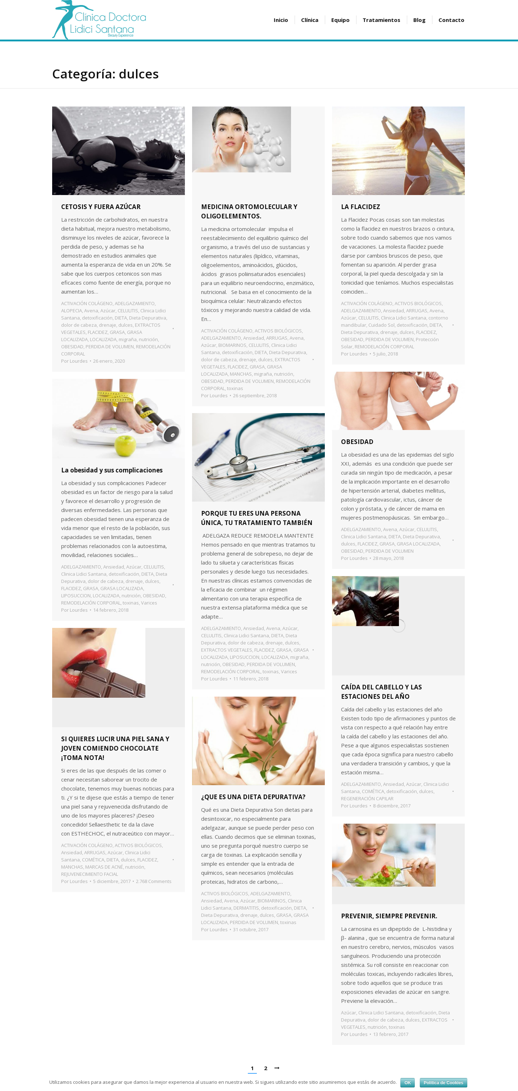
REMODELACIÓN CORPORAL (384, 346)
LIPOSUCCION (76, 595)
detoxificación (97, 317)
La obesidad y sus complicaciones (112, 470)
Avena (91, 310)
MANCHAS (241, 374)
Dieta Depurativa (147, 317)
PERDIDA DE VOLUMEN (110, 346)
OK (407, 1082)
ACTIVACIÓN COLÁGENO (87, 303)
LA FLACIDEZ (360, 207)
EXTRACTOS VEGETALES (226, 650)
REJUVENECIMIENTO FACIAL (89, 874)
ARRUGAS (276, 338)
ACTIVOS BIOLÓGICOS (278, 330)
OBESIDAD (72, 346)
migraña (128, 339)
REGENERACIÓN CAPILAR (367, 798)
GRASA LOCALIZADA (418, 543)
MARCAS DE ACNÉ (104, 867)
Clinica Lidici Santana (403, 317)
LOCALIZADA (103, 339)
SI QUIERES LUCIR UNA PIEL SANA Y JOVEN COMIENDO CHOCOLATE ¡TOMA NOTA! (115, 748)
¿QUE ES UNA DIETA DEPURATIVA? (253, 797)
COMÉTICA (373, 791)
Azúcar (107, 310)
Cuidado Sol (381, 325)
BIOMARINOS (232, 345)
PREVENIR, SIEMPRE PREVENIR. (389, 916)
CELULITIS (128, 310)
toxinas (235, 388)
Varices (149, 602)
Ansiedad (253, 338)
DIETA (121, 317)
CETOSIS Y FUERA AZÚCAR (101, 207)
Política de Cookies (443, 1082)
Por (74, 361)
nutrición (148, 339)
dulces (125, 325)
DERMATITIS (246, 908)
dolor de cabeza (79, 325)
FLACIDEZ (98, 332)
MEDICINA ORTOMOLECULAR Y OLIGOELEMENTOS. (249, 211)
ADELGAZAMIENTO (135, 303)
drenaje (107, 325)
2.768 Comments (154, 881)
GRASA (117, 332)
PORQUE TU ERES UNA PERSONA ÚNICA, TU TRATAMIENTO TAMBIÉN (257, 518)
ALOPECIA (71, 310)
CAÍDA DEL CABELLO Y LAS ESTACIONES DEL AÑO (381, 692)
